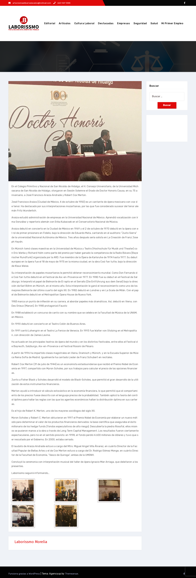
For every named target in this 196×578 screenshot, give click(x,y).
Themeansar (71, 573)
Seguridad (140, 23)
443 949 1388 (61, 3)
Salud (154, 23)
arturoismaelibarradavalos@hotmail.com (29, 3)
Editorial (49, 23)
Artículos (65, 23)
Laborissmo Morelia (31, 542)
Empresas (123, 23)
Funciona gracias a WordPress (24, 573)
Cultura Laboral (84, 23)
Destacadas (105, 23)
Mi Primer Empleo (172, 23)
